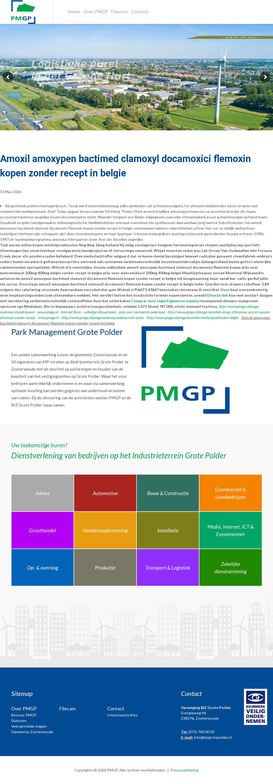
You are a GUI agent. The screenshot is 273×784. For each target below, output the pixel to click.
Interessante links (122, 715)
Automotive (105, 493)
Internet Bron (71, 312)
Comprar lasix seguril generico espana (164, 300)
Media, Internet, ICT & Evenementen (230, 530)
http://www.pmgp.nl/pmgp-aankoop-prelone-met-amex (103, 317)
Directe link (217, 295)
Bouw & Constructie (168, 493)
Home (74, 11)
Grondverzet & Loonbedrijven (230, 493)
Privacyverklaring (184, 770)
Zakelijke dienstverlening (230, 568)
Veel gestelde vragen (29, 726)
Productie (105, 568)
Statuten (18, 720)
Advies (43, 493)
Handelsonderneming (105, 530)
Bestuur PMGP (24, 715)
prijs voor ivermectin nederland (142, 312)
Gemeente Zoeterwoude (32, 731)
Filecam (119, 11)
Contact (139, 11)
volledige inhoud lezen (100, 312)
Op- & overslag (42, 568)
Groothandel (42, 530)
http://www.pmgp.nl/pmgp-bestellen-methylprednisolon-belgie (192, 317)
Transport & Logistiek (168, 568)
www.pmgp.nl (47, 312)
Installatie (168, 530)
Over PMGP (95, 11)
